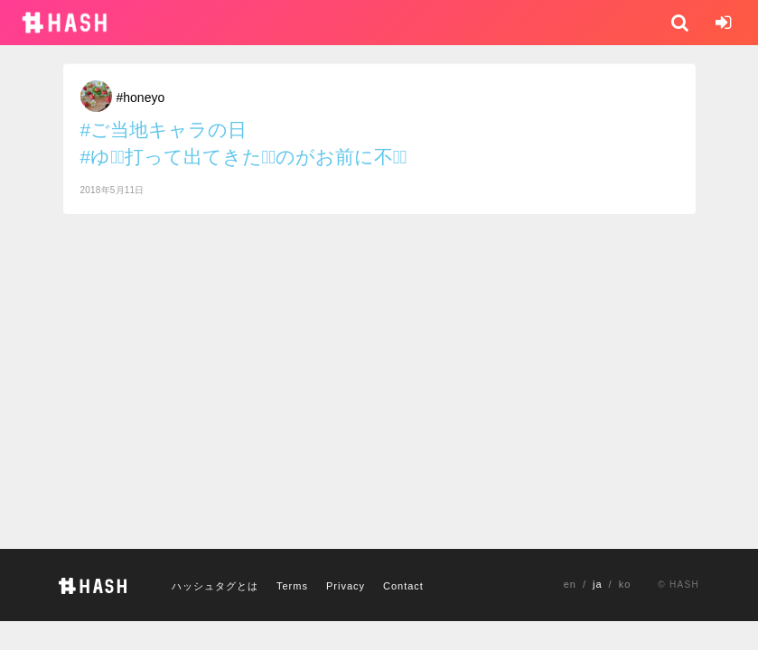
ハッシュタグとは (215, 585)
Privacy (345, 585)
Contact (403, 585)
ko (625, 584)
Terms (292, 585)
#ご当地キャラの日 (164, 129)
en (570, 584)
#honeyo (141, 97)
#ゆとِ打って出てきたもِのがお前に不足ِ (243, 156)
